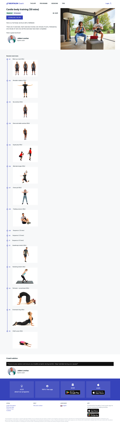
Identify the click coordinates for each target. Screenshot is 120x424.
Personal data (10, 407)
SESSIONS (54, 3)
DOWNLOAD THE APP (14, 17)
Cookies (8, 410)
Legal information (11, 405)
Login (109, 3)
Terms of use (10, 409)
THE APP (33, 3)
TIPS (63, 3)
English (63, 406)
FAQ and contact (37, 405)
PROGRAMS (43, 3)
